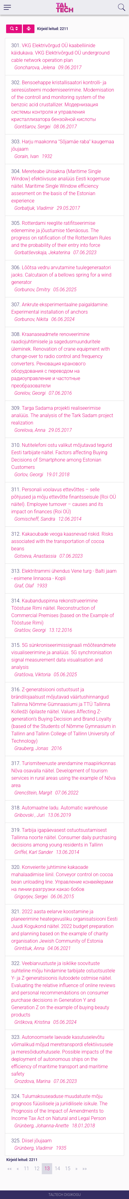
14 (57, 1168)
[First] (9, 1168)
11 (26, 1168)
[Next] (76, 1168)
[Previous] (17, 1168)
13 (47, 1168)
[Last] (84, 1168)
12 (37, 1168)
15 (67, 1168)
